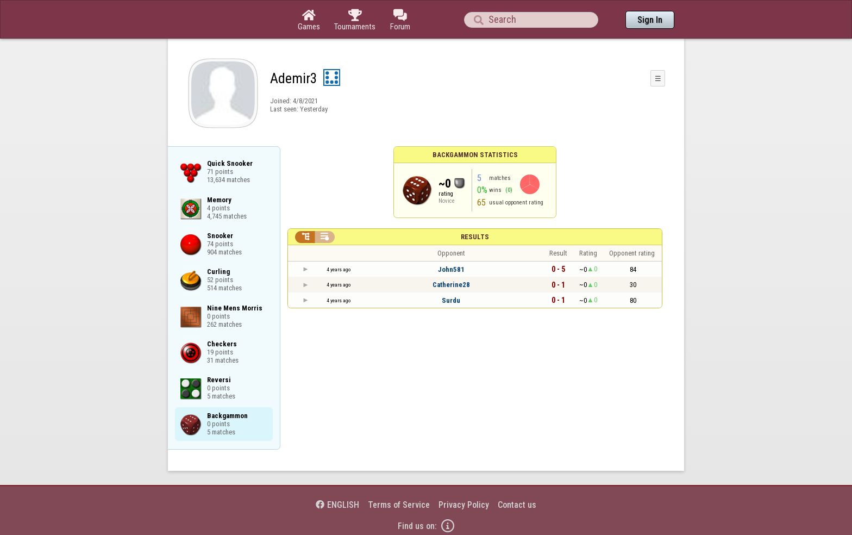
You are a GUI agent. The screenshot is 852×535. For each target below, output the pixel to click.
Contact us (517, 505)
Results (475, 237)
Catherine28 (451, 285)
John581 (451, 269)
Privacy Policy (463, 505)
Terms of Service (399, 505)
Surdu (451, 300)
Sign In (649, 20)
